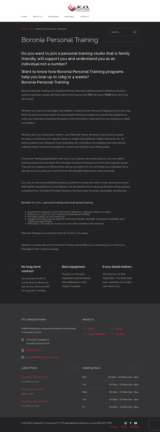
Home (24, 27)
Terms (124, 425)
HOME (24, 16)
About (119, 327)
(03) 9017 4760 (33, 349)
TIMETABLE (69, 16)
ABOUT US (37, 16)
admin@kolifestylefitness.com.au (42, 355)
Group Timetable (96, 332)
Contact (120, 332)
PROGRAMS (53, 16)
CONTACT (84, 16)
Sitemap (134, 425)
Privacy (114, 425)
